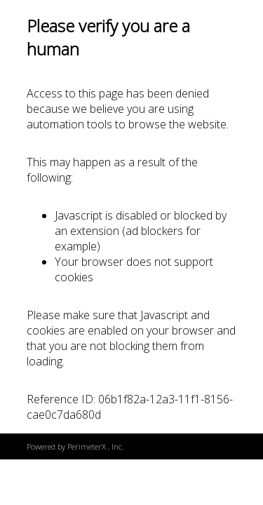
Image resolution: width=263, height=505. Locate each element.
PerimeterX (86, 446)
